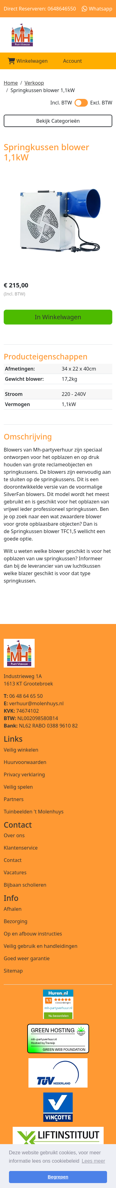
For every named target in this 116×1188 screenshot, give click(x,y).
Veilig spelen (18, 786)
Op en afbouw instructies (33, 933)
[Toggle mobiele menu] (104, 61)
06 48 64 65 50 (23, 696)
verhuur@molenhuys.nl (34, 703)
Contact (13, 860)
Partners (14, 799)
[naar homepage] (58, 35)
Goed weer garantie (27, 958)
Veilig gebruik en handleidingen (40, 946)
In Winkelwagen (58, 317)
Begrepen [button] (58, 1176)
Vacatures (15, 872)
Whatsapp (97, 8)
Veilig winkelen (21, 749)
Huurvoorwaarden (25, 762)
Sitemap (13, 970)
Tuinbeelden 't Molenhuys (33, 811)
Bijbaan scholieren (25, 884)
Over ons (14, 835)
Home (11, 82)
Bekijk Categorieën (58, 120)
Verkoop (34, 82)
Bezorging (16, 921)
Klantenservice (21, 847)
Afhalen (13, 909)
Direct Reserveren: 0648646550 (40, 8)
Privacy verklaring (24, 774)
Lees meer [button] (93, 1161)
